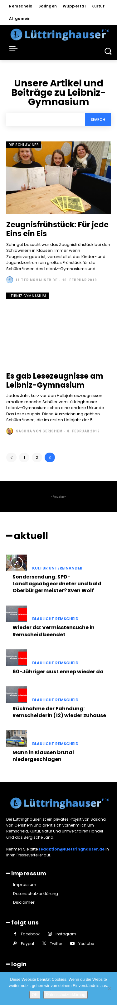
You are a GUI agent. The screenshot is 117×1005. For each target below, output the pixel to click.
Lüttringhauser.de (37, 280)
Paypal (27, 943)
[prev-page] (11, 457)
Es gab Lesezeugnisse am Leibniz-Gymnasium (54, 380)
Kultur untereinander (57, 568)
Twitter (56, 943)
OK (35, 994)
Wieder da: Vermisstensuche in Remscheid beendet (53, 631)
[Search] (98, 119)
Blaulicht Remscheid (55, 619)
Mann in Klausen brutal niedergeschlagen (43, 756)
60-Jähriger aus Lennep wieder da (58, 671)
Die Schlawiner (24, 144)
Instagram (66, 934)
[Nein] (109, 988)
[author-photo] (10, 279)
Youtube (86, 943)
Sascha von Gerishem (39, 431)
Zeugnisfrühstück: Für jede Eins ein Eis (57, 229)
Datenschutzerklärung (65, 994)
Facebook (30, 934)
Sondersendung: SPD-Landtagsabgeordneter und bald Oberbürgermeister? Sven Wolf (56, 583)
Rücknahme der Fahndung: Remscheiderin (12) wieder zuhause (59, 712)
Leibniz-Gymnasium (27, 295)
